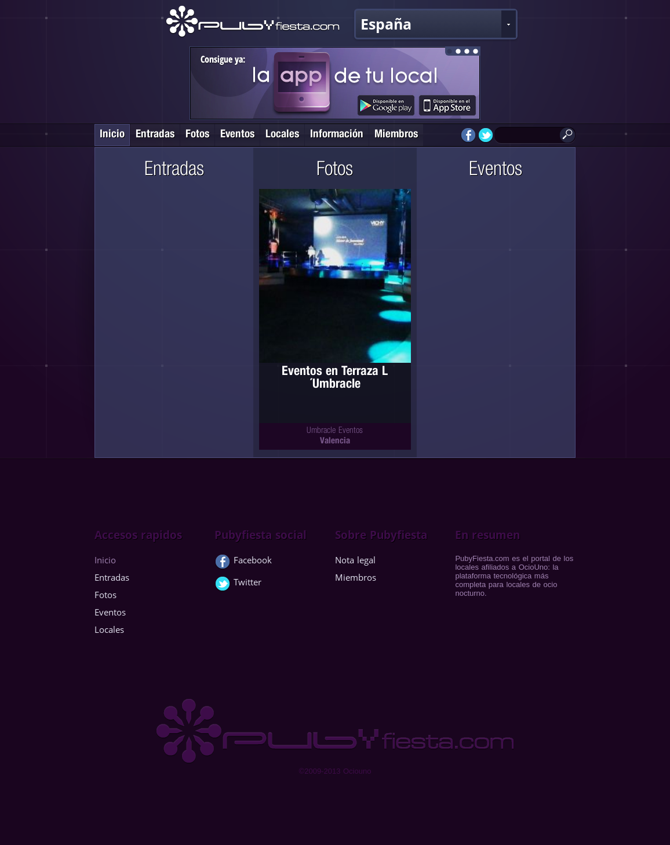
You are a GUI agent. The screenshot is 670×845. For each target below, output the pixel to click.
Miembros (396, 134)
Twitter (237, 584)
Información (336, 134)
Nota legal (355, 560)
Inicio (112, 134)
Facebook (243, 562)
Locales (282, 134)
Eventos (237, 134)
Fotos (197, 134)
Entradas (155, 134)
